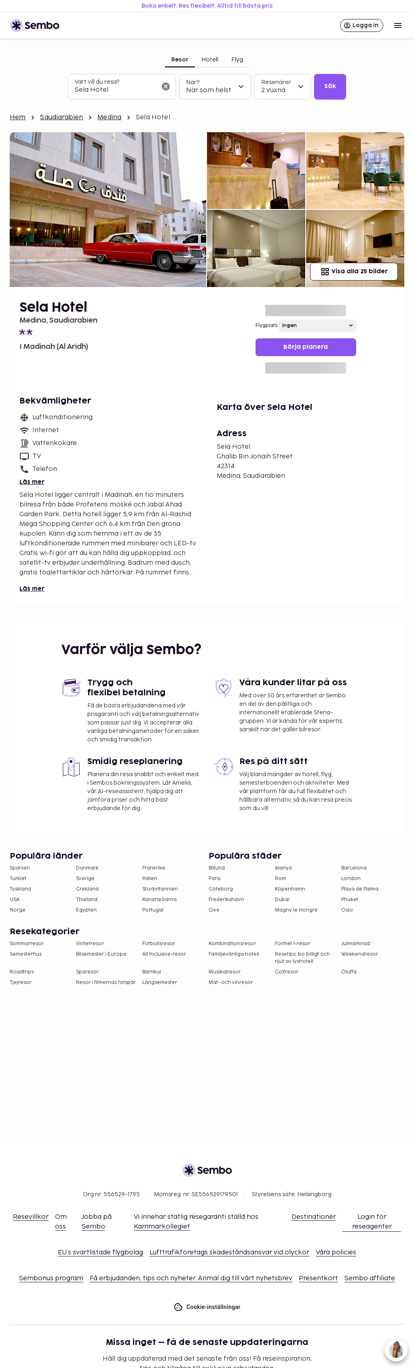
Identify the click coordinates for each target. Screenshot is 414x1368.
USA (14, 900)
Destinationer (313, 1217)
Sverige (85, 879)
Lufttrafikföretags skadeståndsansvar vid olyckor (229, 1252)
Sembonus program (51, 1278)
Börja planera (305, 347)
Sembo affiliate (369, 1278)
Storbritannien (160, 889)
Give (214, 910)
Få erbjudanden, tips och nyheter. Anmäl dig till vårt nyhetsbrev (191, 1278)
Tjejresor (21, 983)
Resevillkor (31, 1217)
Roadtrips (22, 972)
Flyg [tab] (237, 59)
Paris (214, 879)
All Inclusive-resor (164, 954)
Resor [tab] (179, 59)
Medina (109, 117)
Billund (217, 868)
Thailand (86, 900)
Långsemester (159, 983)
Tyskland (20, 889)
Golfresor (286, 972)
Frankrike (153, 868)
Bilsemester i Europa (101, 954)
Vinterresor (90, 944)
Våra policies (336, 1252)
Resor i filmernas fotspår (106, 983)
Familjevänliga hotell (234, 954)
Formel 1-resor (292, 944)
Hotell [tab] (209, 59)
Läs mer (31, 482)
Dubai (282, 900)
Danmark (87, 868)
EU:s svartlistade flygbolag (100, 1252)
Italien (149, 879)
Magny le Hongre (296, 910)
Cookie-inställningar (207, 1307)
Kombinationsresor (232, 944)
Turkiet (18, 879)
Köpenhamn (290, 889)
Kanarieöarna (159, 900)
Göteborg (221, 889)
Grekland (87, 889)
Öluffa (349, 972)
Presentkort (318, 1278)
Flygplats (266, 326)
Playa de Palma (359, 889)
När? (192, 82)
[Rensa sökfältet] (166, 86)
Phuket (349, 900)
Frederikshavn (226, 900)
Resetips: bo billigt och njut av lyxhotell (302, 958)
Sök (330, 86)
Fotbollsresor (158, 944)
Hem (17, 117)
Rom (280, 879)
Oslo (347, 910)
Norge (17, 910)
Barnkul (151, 972)
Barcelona (354, 868)
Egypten (86, 910)
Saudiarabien (61, 117)
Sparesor (87, 972)
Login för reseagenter (372, 1222)
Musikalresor (225, 972)
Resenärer (276, 82)
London (351, 879)
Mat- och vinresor (231, 983)
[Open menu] (397, 25)
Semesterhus (26, 954)
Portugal (152, 910)
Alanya (283, 868)
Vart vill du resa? (97, 81)
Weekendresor (359, 954)
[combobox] (115, 90)
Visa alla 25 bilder (354, 272)
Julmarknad (355, 944)
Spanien (20, 868)
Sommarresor (27, 944)
